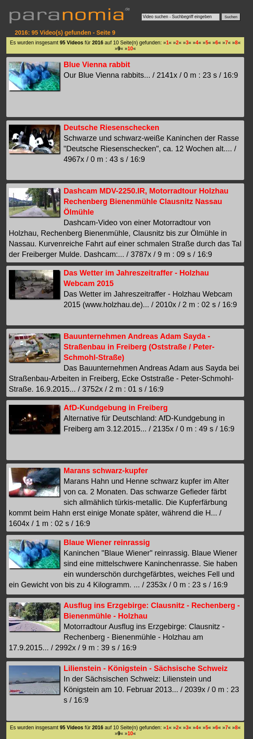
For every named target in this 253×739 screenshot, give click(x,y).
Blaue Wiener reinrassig (107, 542)
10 (130, 49)
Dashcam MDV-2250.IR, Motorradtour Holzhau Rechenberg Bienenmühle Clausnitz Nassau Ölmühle (146, 201)
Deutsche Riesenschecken (111, 127)
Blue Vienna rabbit (97, 64)
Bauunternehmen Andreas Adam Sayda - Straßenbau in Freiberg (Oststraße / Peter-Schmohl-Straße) (139, 347)
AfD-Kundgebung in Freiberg (116, 408)
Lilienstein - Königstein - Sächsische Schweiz (146, 668)
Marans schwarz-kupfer (106, 470)
